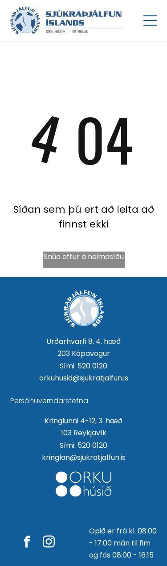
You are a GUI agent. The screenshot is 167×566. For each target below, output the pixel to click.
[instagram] (49, 543)
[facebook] (27, 543)
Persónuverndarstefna (49, 401)
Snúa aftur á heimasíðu (84, 257)
